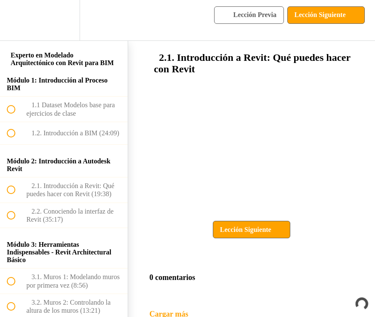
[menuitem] (64, 20)
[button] (15, 20)
